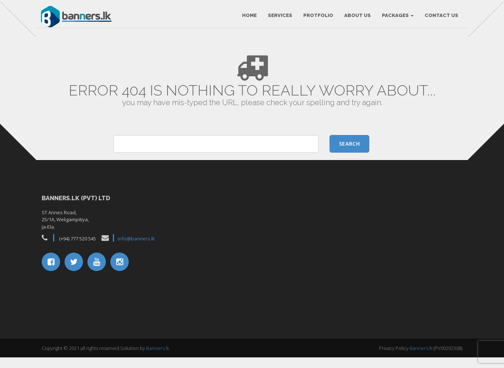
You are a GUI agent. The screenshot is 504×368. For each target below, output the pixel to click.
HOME (248, 18)
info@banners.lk (136, 249)
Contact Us (440, 18)
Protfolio (317, 18)
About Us (356, 18)
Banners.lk (157, 358)
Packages (396, 18)
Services (278, 18)
